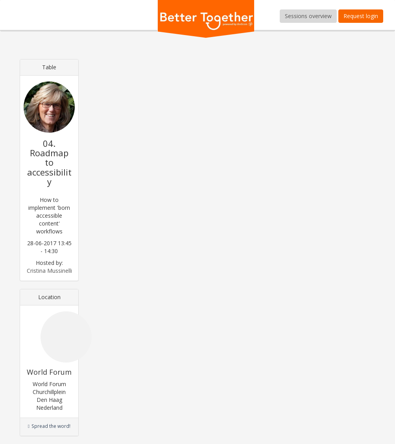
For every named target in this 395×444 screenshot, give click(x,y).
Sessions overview (308, 16)
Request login (360, 16)
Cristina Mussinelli (49, 270)
